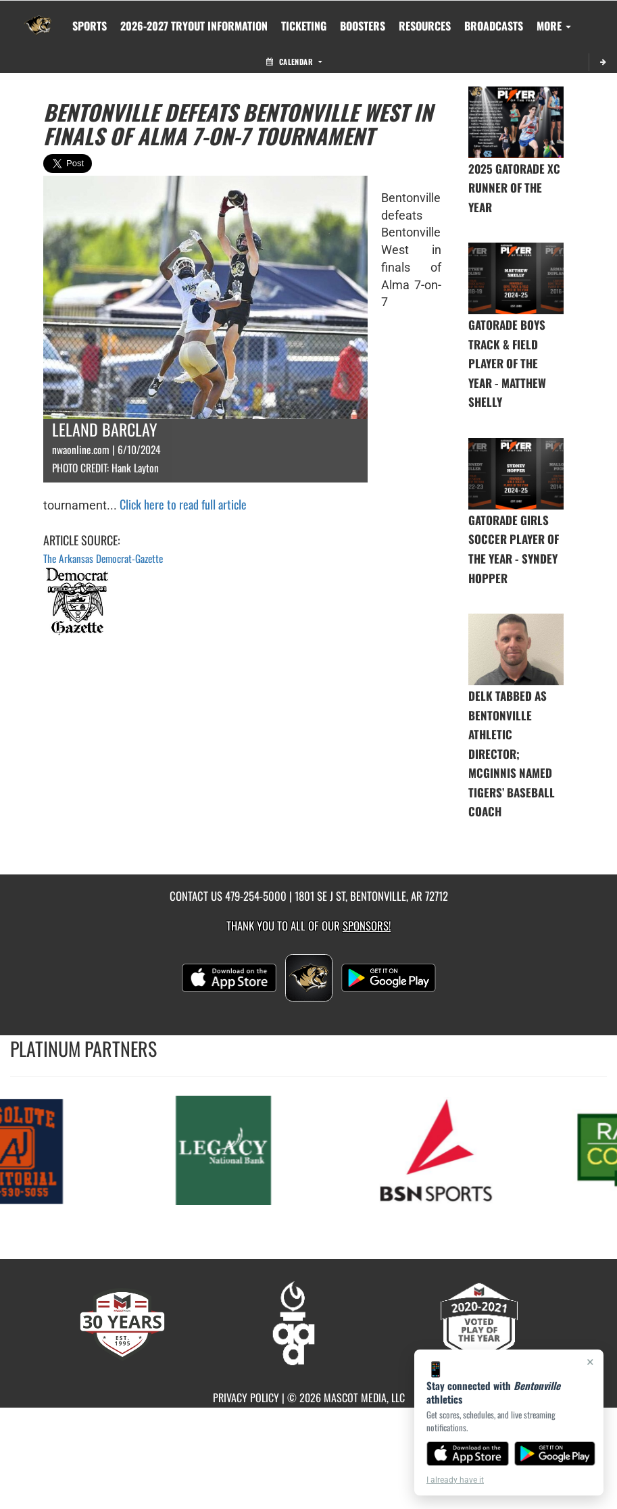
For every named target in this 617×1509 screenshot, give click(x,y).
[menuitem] (194, 26)
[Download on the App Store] (467, 1453)
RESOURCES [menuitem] (425, 26)
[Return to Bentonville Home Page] (38, 17)
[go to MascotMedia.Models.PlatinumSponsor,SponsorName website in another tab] (234, 1149)
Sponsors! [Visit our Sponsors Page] (367, 925)
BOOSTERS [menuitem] (362, 26)
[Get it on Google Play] (555, 1453)
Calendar (294, 61)
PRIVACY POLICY (246, 1397)
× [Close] (590, 1362)
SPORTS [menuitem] (89, 26)
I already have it (455, 1480)
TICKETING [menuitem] (303, 26)
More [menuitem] (554, 26)
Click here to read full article (183, 504)
